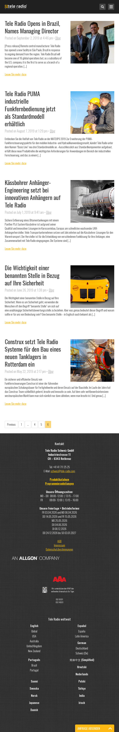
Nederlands (82, 674)
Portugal (34, 670)
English (34, 626)
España (81, 631)
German (81, 643)
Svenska (34, 688)
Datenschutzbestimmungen (59, 549)
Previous (11, 424)
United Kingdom (34, 646)
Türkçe (82, 688)
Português (34, 660)
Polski (81, 681)
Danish (34, 710)
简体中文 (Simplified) (82, 660)
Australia (34, 641)
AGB (59, 541)
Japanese (34, 703)
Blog (58, 38)
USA (34, 636)
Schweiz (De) (82, 653)
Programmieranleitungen (59, 483)
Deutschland (82, 648)
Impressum (59, 545)
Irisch (82, 703)
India (82, 696)
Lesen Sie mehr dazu (15, 74)
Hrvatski (81, 667)
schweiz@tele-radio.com (63, 471)
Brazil (34, 665)
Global (34, 631)
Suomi (34, 681)
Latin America (82, 636)
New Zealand (34, 651)
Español (82, 626)
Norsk (34, 696)
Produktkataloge (59, 479)
